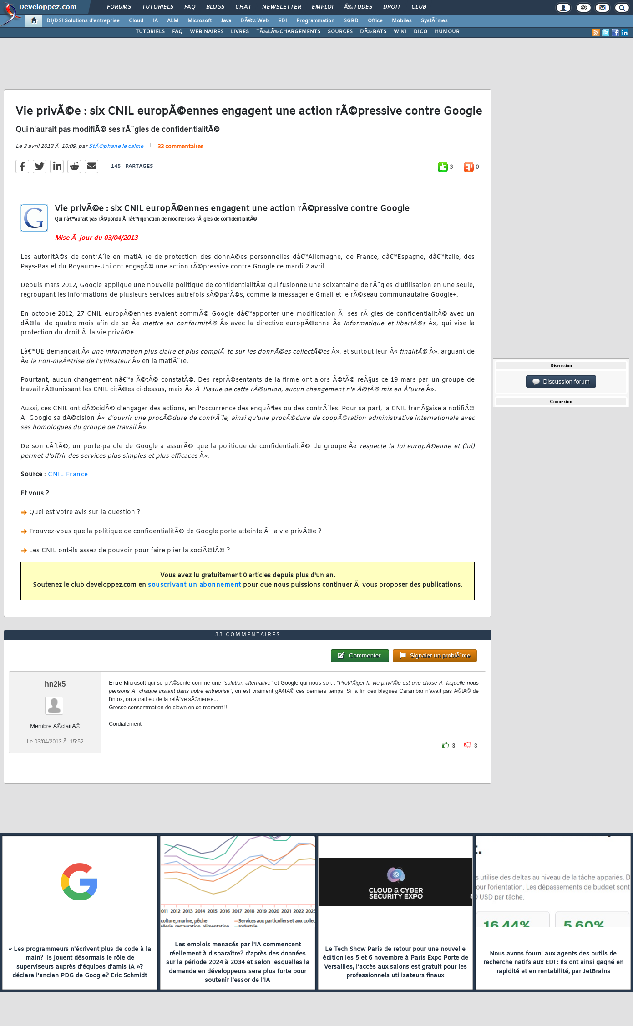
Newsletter (281, 7)
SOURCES (340, 32)
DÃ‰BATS (373, 32)
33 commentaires (180, 147)
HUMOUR (447, 32)
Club (418, 7)
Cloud (136, 21)
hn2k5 (55, 684)
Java (226, 21)
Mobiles (402, 21)
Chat (243, 7)
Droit (391, 7)
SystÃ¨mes (434, 21)
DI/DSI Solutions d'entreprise (83, 21)
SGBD (351, 21)
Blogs (215, 7)
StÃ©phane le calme (116, 146)
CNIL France (68, 474)
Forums (119, 7)
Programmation (315, 21)
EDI (282, 21)
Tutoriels (157, 7)
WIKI (400, 32)
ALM (172, 21)
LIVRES (240, 32)
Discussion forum (561, 381)
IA (155, 21)
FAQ (189, 7)
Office (375, 21)
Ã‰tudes (358, 7)
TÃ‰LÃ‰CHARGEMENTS (288, 32)
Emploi (322, 7)
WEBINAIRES (206, 32)
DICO (420, 32)
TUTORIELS (150, 32)
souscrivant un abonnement (194, 585)
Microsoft (199, 21)
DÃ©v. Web (254, 21)
